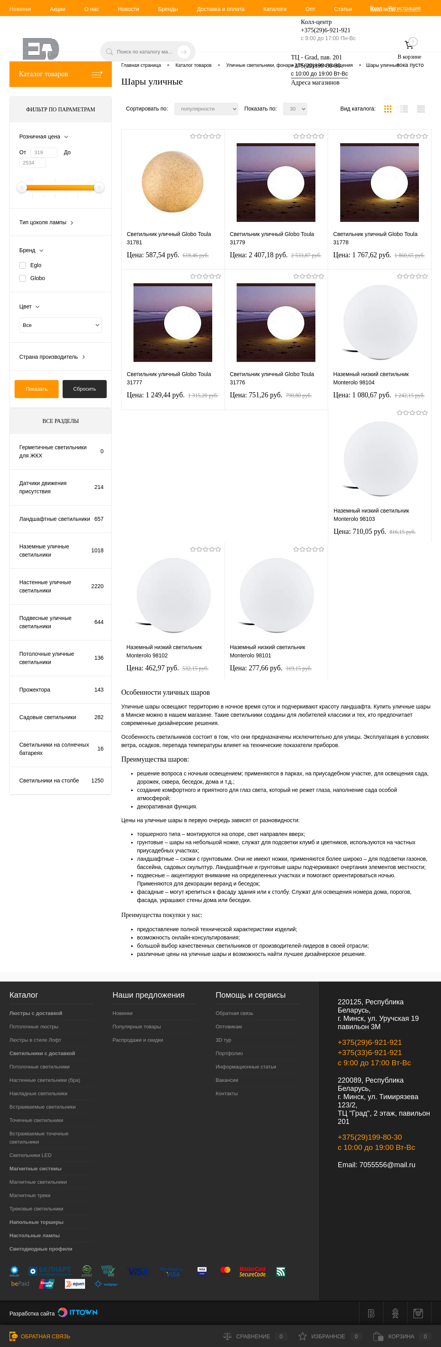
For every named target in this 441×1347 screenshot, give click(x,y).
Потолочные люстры (33, 1027)
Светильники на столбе (49, 780)
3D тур (224, 1040)
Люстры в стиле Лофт (35, 1040)
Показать (37, 389)
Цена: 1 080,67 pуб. (379, 395)
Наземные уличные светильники (44, 550)
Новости (128, 9)
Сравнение (255, 1336)
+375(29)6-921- (321, 30)
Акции (57, 9)
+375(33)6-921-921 (370, 1052)
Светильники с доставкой (42, 1053)
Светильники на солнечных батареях (54, 749)
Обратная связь (235, 1013)
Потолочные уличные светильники (46, 658)
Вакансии (227, 1080)
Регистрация (404, 8)
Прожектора (34, 689)
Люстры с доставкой (35, 1013)
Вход (376, 8)
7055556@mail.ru (387, 1165)
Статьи (343, 9)
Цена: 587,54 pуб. (168, 255)
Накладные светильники (38, 1093)
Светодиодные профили (40, 1249)
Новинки (20, 9)
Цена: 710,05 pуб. (375, 531)
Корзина (402, 1336)
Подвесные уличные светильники (45, 622)
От (22, 152)
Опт (310, 9)
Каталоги (275, 9)
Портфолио (229, 1053)
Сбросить (84, 389)
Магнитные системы (35, 1169)
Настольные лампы (34, 1235)
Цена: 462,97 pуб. (167, 668)
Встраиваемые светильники (42, 1107)
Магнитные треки (29, 1195)
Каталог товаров (60, 74)
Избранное (330, 1336)
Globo (37, 278)
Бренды (168, 9)
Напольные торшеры (36, 1222)
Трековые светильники (36, 1209)
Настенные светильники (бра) (44, 1080)
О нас (91, 9)
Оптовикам (229, 1027)
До (67, 152)
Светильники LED (30, 1155)
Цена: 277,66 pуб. (271, 668)
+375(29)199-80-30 (316, 65)
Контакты (383, 9)
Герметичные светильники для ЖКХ (53, 451)
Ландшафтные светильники (54, 519)
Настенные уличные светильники (45, 586)
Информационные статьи (246, 1067)
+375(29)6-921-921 (370, 1042)
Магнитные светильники (38, 1182)
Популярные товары (137, 1027)
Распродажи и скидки (138, 1040)
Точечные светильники (36, 1120)
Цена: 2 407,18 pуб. (276, 255)
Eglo (35, 265)
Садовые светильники (47, 717)
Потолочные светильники (39, 1067)
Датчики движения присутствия (43, 487)
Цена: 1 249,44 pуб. (173, 395)
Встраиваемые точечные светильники (39, 1138)
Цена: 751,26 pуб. (271, 395)
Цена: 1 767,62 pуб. (379, 255)
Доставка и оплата (221, 9)
